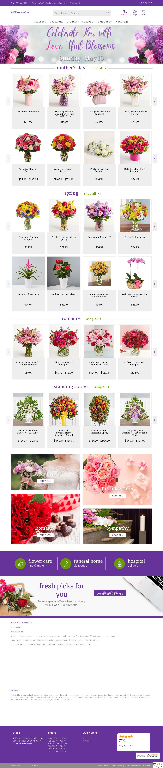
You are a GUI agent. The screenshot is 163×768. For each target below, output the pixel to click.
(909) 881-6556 (21, 3)
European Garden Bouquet (28, 238)
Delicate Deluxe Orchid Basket (135, 295)
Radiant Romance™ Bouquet (135, 363)
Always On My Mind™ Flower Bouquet (28, 363)
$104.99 (134, 372)
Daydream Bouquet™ (99, 237)
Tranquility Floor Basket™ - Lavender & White (134, 432)
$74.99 (99, 122)
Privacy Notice (116, 766)
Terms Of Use (103, 766)
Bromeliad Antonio (28, 294)
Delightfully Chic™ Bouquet (135, 170)
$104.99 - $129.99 (99, 372)
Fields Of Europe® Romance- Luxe (99, 363)
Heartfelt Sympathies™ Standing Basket (63, 432)
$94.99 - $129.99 (28, 179)
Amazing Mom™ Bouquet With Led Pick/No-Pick (64, 114)
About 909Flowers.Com (22, 622)
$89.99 (135, 304)
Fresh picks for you (61, 594)
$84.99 (28, 122)
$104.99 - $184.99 (64, 440)
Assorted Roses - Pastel (28, 170)
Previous (8, 101)
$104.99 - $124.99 (28, 440)
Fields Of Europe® (135, 237)
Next (155, 101)
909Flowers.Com (20, 12)
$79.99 (135, 122)
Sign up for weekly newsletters (110, 593)
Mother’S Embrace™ (28, 111)
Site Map (146, 766)
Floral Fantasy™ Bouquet (64, 363)
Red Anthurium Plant (64, 294)
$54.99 (99, 179)
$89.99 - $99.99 (64, 372)
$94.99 (99, 304)
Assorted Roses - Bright (63, 170)
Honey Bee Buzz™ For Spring (135, 112)
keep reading (16, 627)
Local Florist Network (132, 766)
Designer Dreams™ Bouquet (99, 112)
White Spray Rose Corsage (99, 170)
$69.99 (28, 247)
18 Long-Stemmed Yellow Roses (99, 295)
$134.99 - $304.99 (99, 440)
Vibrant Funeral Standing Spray (99, 431)
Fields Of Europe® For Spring (63, 238)
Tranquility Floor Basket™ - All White (28, 431)
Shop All (97, 68)
